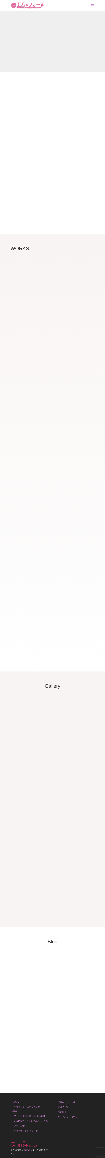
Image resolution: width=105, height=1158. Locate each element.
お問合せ (62, 1112)
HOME (15, 1102)
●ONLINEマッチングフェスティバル (30, 1121)
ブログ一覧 (63, 1107)
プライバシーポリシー (68, 1117)
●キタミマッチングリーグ (25, 1131)
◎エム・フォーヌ (66, 1102)
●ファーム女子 (19, 1126)
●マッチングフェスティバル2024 (28, 1116)
